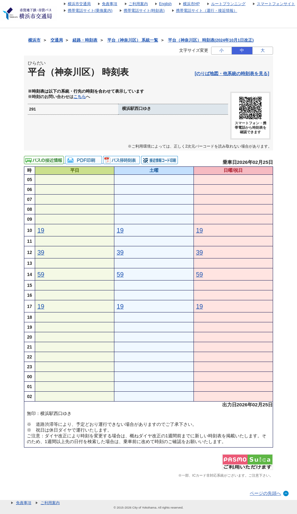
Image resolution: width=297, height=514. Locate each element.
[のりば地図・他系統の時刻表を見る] (232, 73)
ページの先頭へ (265, 493)
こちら (79, 97)
